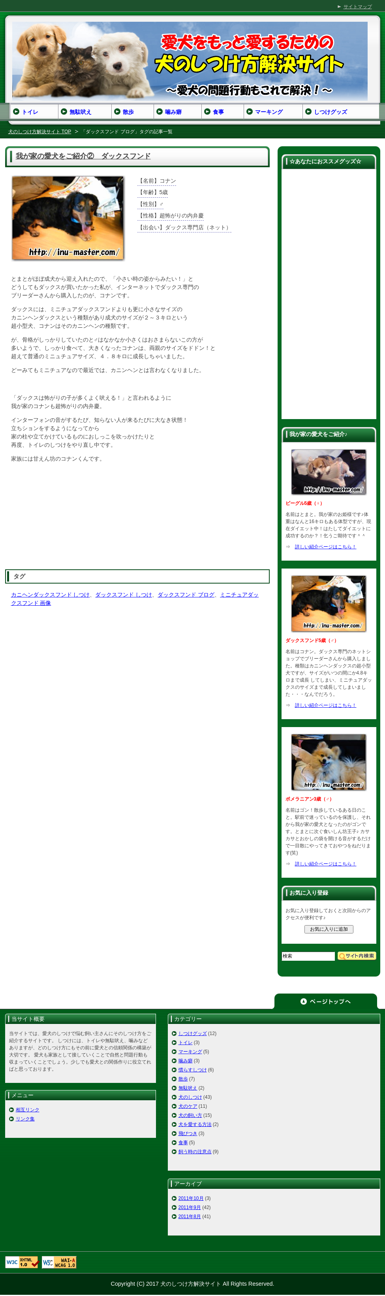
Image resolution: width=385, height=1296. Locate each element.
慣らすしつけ (192, 1070)
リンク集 (25, 1119)
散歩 (183, 1079)
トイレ (185, 1042)
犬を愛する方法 (195, 1124)
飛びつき (187, 1133)
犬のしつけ (190, 1097)
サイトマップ (358, 6)
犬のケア (187, 1106)
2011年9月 (189, 1207)
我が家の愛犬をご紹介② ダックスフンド (83, 156)
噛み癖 (185, 1061)
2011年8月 (189, 1216)
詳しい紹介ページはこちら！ (326, 547)
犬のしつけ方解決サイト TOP (39, 131)
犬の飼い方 (190, 1115)
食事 (183, 1142)
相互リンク (27, 1110)
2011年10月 (191, 1198)
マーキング (190, 1051)
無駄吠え (187, 1088)
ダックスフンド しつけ (123, 594)
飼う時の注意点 (195, 1151)
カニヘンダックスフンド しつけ (50, 594)
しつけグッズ (192, 1033)
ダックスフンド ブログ (186, 594)
